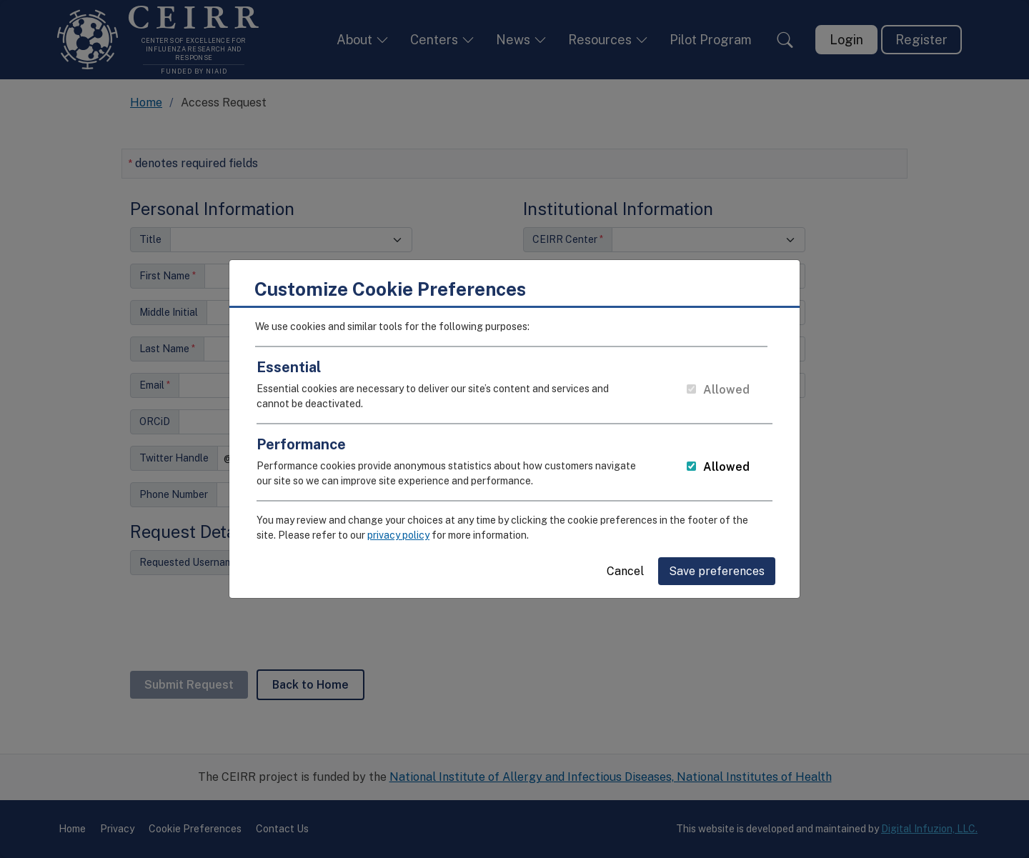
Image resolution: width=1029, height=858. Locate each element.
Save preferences (717, 565)
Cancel (625, 565)
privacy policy (398, 529)
